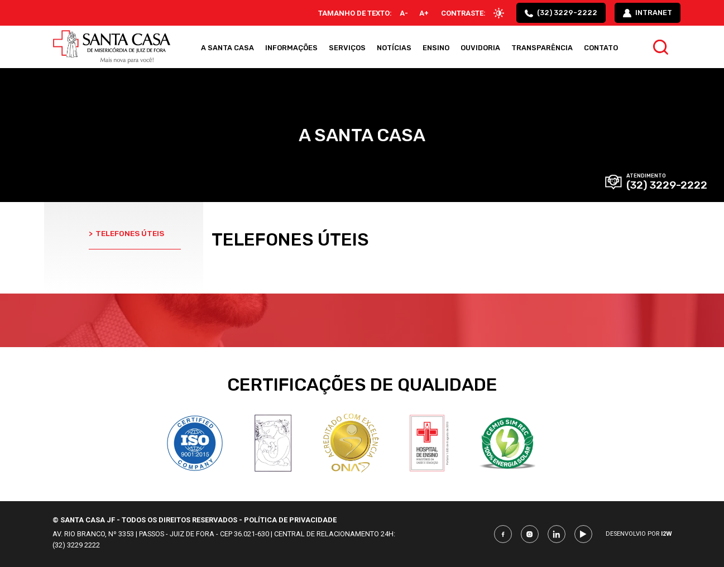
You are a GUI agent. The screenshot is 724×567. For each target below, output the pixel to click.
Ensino (436, 48)
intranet (647, 12)
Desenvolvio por (639, 533)
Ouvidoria (480, 48)
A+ (424, 13)
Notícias (394, 48)
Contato (601, 48)
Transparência (542, 48)
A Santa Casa (227, 48)
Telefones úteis (126, 233)
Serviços (347, 48)
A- (404, 13)
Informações (291, 48)
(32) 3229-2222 (561, 12)
